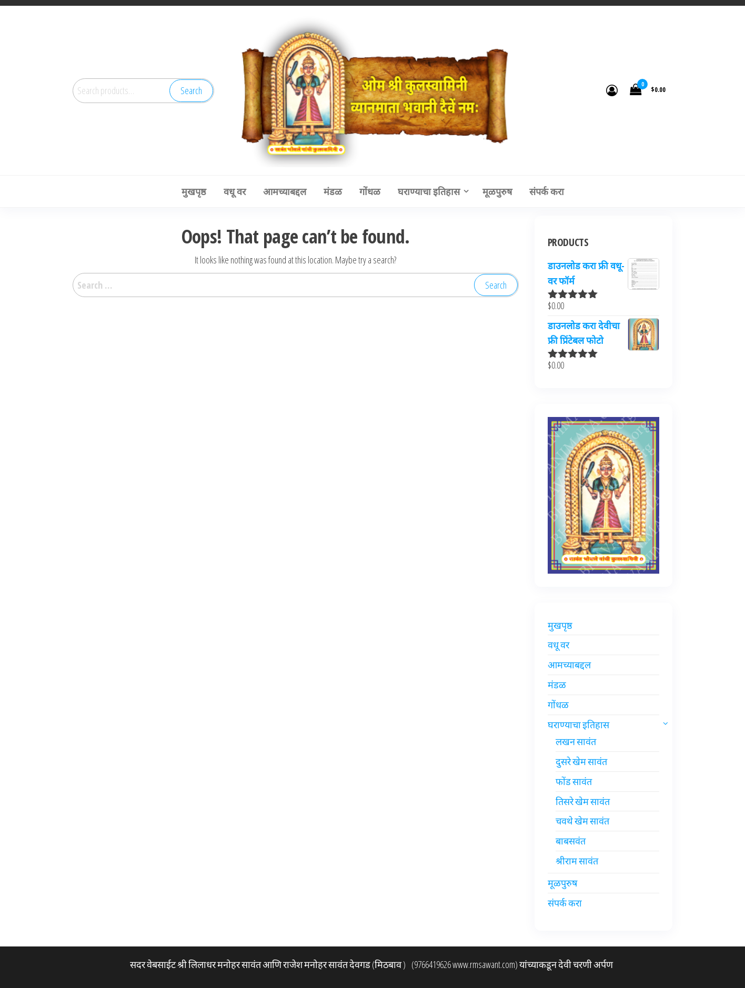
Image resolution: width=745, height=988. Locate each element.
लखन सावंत (576, 741)
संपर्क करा (565, 903)
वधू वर (558, 644)
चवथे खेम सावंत (582, 820)
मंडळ (557, 684)
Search (191, 90)
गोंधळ (558, 704)
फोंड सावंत (574, 781)
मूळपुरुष (562, 883)
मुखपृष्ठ (560, 625)
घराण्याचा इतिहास (578, 724)
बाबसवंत (571, 840)
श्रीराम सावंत (577, 860)
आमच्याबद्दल (569, 664)
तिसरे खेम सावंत (583, 801)
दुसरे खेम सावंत (581, 761)
